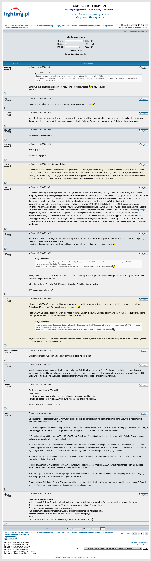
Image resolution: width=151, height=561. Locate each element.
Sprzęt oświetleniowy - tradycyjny (50, 26)
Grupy (105, 15)
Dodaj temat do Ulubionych (138, 542)
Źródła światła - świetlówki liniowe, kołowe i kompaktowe (89, 26)
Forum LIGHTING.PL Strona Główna (18, 26)
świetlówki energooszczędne (17, 27)
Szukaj (83, 15)
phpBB (65, 557)
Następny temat (141, 27)
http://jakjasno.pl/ (138, 210)
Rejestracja (81, 18)
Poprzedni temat (125, 27)
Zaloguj (93, 18)
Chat (101, 18)
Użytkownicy (94, 15)
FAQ (74, 15)
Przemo (79, 557)
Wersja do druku (142, 544)
